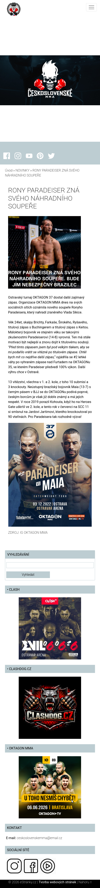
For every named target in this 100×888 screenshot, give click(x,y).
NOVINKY (23, 170)
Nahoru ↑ (84, 882)
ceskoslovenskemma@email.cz (39, 838)
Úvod (8, 170)
